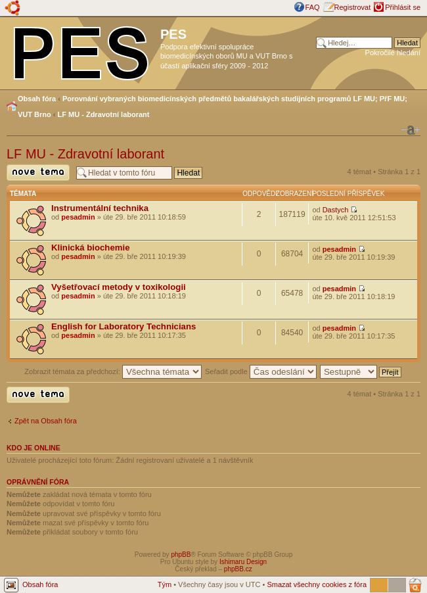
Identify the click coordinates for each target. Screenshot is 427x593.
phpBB (181, 554)
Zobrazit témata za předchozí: (113, 371)
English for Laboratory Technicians (123, 326)
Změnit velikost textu (410, 130)
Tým (164, 584)
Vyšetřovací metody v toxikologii (118, 287)
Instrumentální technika (99, 208)
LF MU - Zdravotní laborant (104, 114)
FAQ (312, 7)
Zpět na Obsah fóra (45, 421)
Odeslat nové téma (38, 172)
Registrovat (352, 7)
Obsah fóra (37, 99)
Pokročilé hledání (392, 53)
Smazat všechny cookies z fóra (317, 584)
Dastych (336, 210)
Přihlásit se (402, 7)
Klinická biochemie (90, 247)
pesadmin (78, 217)
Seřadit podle (261, 371)
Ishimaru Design (243, 561)
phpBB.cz (238, 569)
